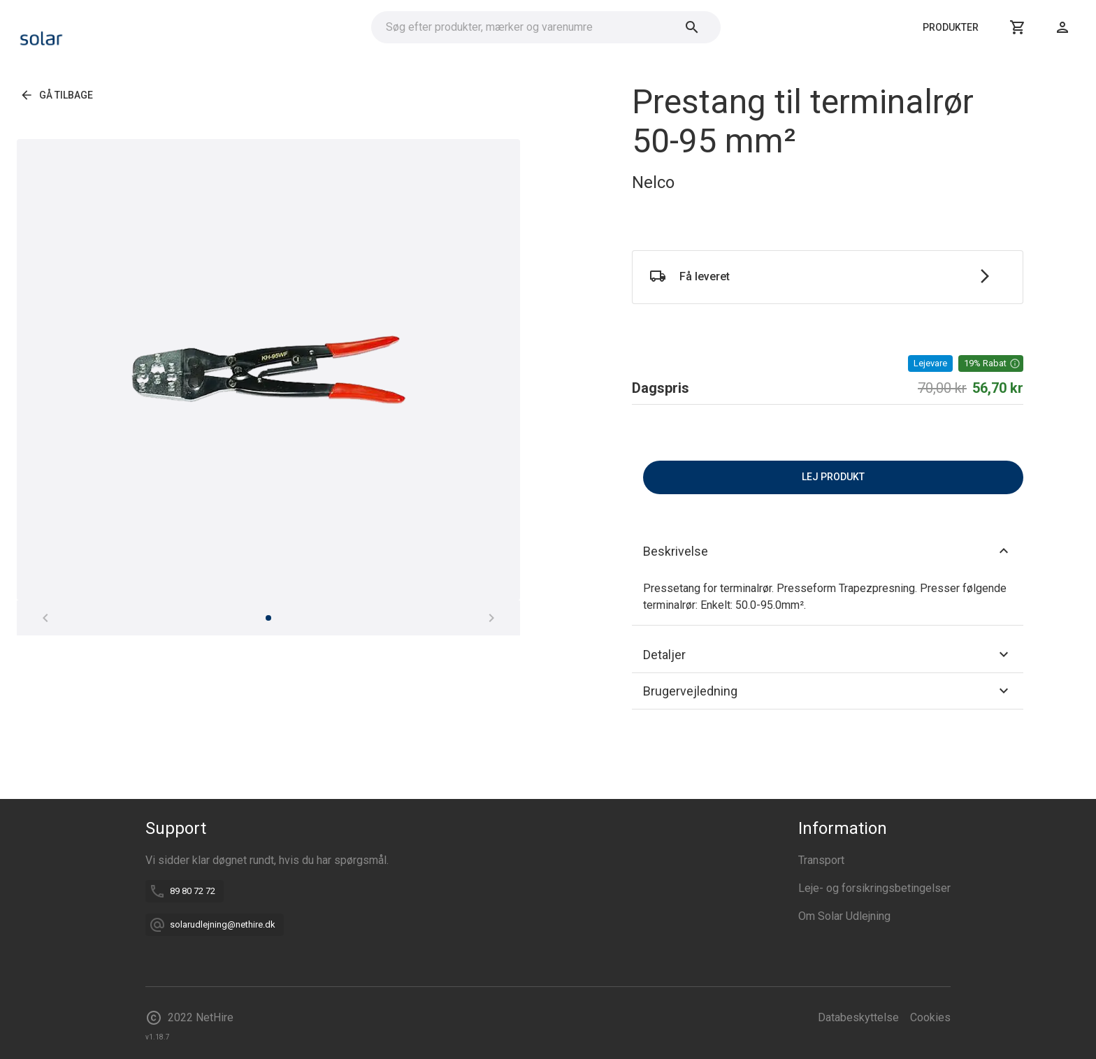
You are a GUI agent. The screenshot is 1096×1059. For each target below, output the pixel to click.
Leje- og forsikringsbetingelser (874, 888)
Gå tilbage (58, 95)
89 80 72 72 (192, 891)
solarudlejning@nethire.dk (222, 924)
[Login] (1062, 27)
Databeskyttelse (858, 1017)
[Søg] (692, 27)
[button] (990, 363)
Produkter (950, 27)
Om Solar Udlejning (844, 916)
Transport (821, 860)
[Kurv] (1017, 27)
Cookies (930, 1017)
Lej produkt (833, 477)
